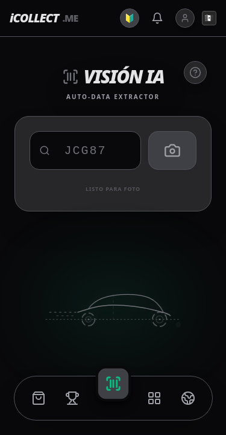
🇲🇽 (209, 18)
